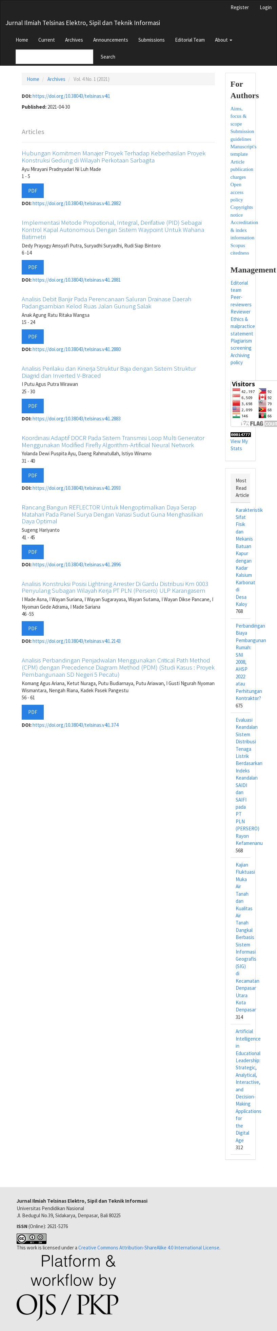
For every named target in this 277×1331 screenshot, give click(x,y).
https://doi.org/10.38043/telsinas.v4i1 (71, 96)
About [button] (223, 40)
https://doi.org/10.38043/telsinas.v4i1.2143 (77, 641)
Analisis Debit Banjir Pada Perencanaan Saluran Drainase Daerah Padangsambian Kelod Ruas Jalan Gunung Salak (106, 302)
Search (108, 56)
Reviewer (241, 311)
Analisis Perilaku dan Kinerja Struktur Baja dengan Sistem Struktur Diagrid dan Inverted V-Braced (109, 371)
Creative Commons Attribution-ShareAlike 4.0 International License (148, 1247)
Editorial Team (190, 40)
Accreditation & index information (244, 230)
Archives (74, 40)
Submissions (151, 40)
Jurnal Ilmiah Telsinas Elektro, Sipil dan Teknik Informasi (82, 23)
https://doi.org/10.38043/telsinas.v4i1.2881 (77, 280)
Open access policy (237, 192)
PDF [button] (32, 191)
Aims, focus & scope (239, 116)
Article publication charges (242, 169)
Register (240, 7)
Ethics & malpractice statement (243, 326)
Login (266, 7)
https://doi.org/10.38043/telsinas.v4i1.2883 (77, 418)
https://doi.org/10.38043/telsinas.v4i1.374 (75, 725)
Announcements (110, 40)
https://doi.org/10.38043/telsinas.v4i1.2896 (77, 564)
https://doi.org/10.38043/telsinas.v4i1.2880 (77, 349)
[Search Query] (54, 56)
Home (22, 40)
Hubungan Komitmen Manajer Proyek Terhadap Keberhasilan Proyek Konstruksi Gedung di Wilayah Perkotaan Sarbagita (113, 156)
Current (46, 40)
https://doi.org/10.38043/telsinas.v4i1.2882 (77, 203)
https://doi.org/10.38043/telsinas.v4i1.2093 (77, 488)
